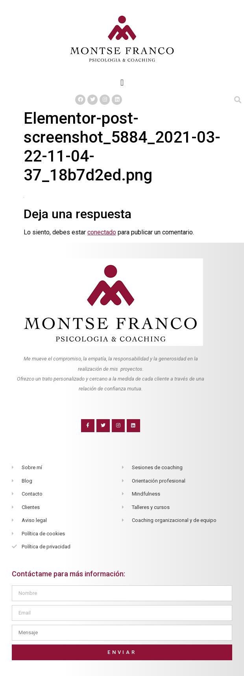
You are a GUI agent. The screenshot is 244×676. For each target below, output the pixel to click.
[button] (122, 82)
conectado (101, 232)
